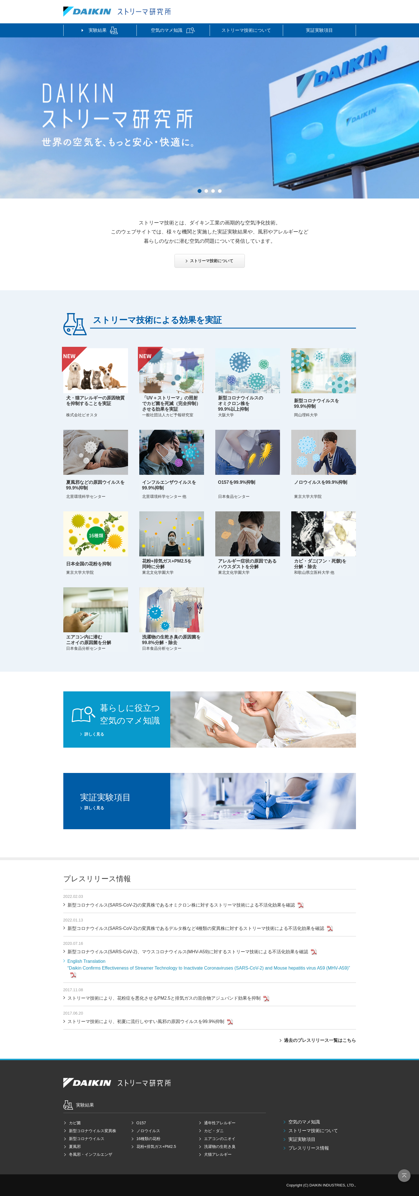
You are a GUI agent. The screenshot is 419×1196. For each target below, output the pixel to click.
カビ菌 (75, 1123)
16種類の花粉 (148, 1138)
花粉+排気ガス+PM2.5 (156, 1146)
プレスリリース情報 (308, 1148)
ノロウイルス (148, 1130)
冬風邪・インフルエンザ (90, 1154)
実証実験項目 (301, 1139)
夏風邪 (75, 1146)
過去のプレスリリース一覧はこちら (320, 1040)
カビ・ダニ (214, 1130)
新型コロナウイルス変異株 (92, 1130)
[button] (199, 191)
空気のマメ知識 (304, 1121)
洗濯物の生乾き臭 (220, 1146)
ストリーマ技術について (313, 1130)
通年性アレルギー (220, 1123)
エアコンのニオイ (220, 1138)
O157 (141, 1123)
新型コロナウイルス (86, 1138)
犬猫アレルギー (218, 1154)
